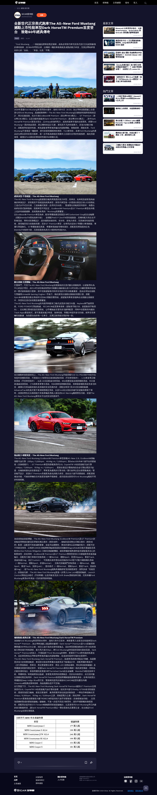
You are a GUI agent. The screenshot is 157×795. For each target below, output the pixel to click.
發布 (127, 3)
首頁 (96, 3)
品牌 (15, 780)
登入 (135, 3)
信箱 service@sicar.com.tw (88, 780)
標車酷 (106, 3)
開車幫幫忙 (40, 780)
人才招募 (61, 780)
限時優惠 (39, 783)
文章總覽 (117, 3)
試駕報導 (39, 777)
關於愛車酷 (62, 777)
